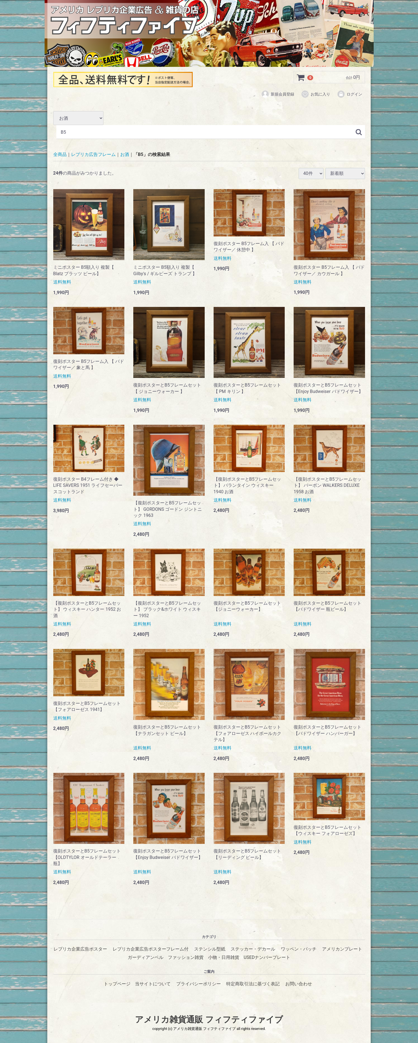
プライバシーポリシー (198, 983)
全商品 (60, 154)
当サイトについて (153, 983)
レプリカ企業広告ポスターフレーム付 (151, 949)
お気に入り (315, 94)
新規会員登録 (277, 94)
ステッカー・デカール (253, 949)
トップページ (117, 983)
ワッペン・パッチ (298, 949)
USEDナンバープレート (267, 957)
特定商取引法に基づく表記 (253, 983)
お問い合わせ (298, 983)
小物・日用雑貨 (223, 957)
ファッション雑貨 (186, 957)
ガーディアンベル (145, 957)
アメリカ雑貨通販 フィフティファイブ (209, 1019)
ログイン (349, 94)
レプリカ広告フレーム (93, 154)
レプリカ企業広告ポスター (80, 949)
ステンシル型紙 (209, 949)
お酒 (124, 154)
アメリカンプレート (342, 949)
